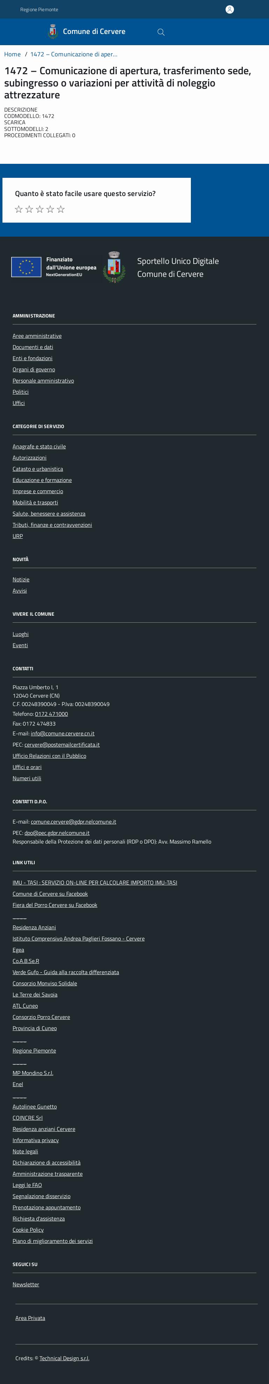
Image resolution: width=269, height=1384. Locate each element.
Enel (18, 1084)
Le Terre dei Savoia (35, 994)
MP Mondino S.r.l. (33, 1073)
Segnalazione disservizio (41, 1196)
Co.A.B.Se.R (26, 961)
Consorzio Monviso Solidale (45, 983)
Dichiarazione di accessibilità (47, 1162)
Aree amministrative (37, 335)
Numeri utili (27, 778)
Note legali (25, 1151)
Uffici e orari (27, 767)
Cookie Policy (28, 1229)
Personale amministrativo (43, 380)
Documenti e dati (33, 347)
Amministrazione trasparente (48, 1173)
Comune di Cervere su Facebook (50, 893)
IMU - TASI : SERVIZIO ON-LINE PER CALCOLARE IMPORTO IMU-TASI (95, 882)
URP (18, 536)
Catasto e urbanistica (38, 468)
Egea (18, 949)
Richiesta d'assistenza (39, 1218)
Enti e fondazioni (33, 358)
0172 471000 (51, 714)
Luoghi (21, 634)
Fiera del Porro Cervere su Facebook (55, 905)
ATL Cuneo (25, 1005)
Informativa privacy (36, 1140)
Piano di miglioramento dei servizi (53, 1241)
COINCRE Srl (28, 1117)
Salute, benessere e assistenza (49, 513)
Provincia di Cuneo (35, 1028)
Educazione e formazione (42, 480)
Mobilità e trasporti (35, 502)
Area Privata (30, 1318)
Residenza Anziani (34, 927)
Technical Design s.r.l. (64, 1358)
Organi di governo (34, 369)
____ (20, 916)
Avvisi (20, 590)
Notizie (21, 579)
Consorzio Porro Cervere (41, 1017)
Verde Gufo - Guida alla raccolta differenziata (66, 972)
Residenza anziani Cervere (44, 1129)
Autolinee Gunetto (35, 1106)
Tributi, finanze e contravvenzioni (52, 524)
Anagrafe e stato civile (39, 446)
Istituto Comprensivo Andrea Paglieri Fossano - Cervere (79, 938)
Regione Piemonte (34, 1050)
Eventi (20, 645)
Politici (21, 391)
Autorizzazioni (30, 457)
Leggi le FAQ (27, 1185)
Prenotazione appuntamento (47, 1207)
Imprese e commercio (38, 491)
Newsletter (26, 1284)
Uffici (19, 403)
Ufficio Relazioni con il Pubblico (49, 756)
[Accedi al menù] (9, 31)
